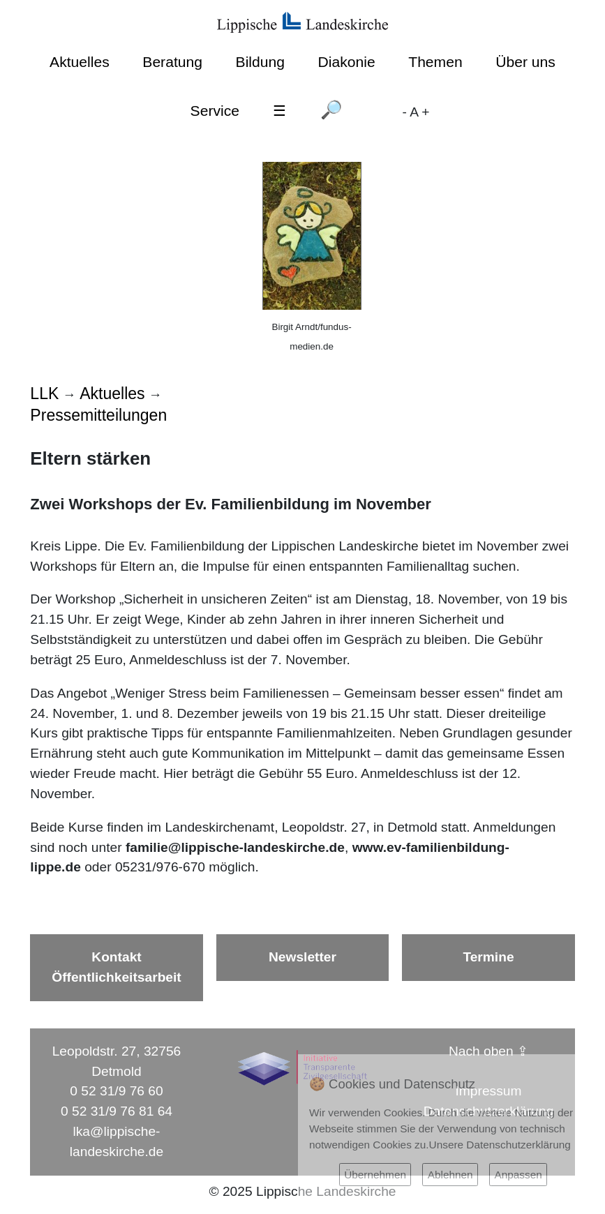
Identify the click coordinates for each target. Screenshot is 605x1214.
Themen (435, 62)
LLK (44, 393)
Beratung (172, 62)
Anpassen (517, 1175)
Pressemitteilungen (98, 415)
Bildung (260, 62)
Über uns (525, 62)
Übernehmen (375, 1175)
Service (215, 111)
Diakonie (346, 62)
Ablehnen (450, 1175)
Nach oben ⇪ (488, 1051)
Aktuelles (80, 62)
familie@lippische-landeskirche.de (235, 847)
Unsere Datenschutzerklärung (500, 1145)
